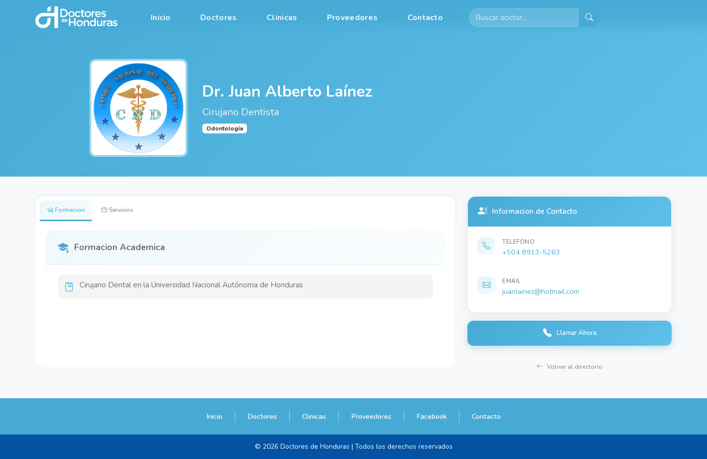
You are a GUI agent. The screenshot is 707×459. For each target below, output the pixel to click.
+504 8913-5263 (531, 252)
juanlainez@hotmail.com (540, 291)
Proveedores (352, 17)
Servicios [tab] (127, 211)
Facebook (431, 416)
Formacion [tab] (69, 211)
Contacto (425, 17)
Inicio (161, 17)
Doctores (218, 17)
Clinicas (282, 17)
